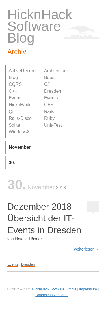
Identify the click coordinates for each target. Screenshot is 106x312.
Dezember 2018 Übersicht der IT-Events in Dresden (44, 218)
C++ (13, 91)
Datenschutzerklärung (52, 295)
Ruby (49, 118)
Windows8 (19, 132)
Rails (49, 111)
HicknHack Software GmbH (54, 289)
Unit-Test (53, 125)
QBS (49, 104)
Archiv (16, 52)
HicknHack (19, 104)
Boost (50, 77)
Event (14, 97)
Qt (11, 111)
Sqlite (14, 125)
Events (51, 97)
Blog (13, 77)
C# (47, 84)
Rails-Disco (20, 118)
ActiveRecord (22, 70)
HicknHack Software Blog (39, 26)
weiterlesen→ (86, 249)
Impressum (88, 289)
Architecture (56, 70)
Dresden (52, 91)
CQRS (15, 84)
